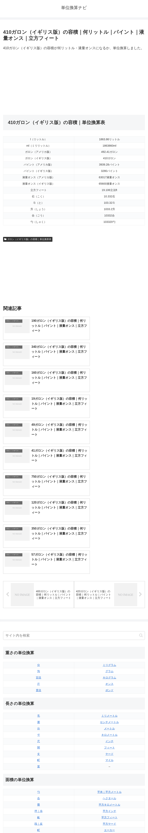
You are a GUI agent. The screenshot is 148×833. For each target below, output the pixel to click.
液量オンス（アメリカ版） (109, 739)
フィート (109, 618)
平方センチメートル (38, 707)
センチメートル (109, 593)
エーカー (109, 701)
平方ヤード (109, 694)
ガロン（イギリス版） (109, 764)
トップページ (38, 820)
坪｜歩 (38, 681)
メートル (109, 599)
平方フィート (109, 688)
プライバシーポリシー (110, 820)
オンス (109, 555)
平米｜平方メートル (109, 662)
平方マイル (109, 707)
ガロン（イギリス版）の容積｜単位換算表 (27, 239)
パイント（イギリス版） (109, 752)
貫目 (38, 561)
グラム (109, 542)
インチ (109, 612)
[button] (141, 506)
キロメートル (109, 605)
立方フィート (109, 745)
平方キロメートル (109, 675)
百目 (38, 548)
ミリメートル (109, 586)
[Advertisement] (38, 83)
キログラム (109, 548)
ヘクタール (109, 669)
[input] (74, 506)
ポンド (109, 561)
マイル (109, 631)
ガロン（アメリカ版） (109, 770)
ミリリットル (38, 764)
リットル (38, 770)
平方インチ (109, 681)
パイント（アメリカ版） (109, 758)
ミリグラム (109, 535)
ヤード (109, 624)
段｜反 (38, 694)
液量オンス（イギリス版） (109, 732)
